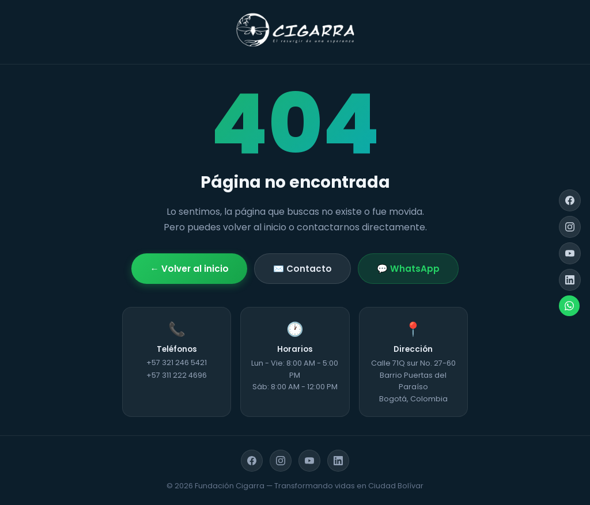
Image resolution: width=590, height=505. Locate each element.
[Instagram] (570, 227)
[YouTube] (570, 253)
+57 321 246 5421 (176, 362)
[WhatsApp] (569, 305)
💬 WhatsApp (408, 269)
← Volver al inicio (189, 269)
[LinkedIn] (570, 280)
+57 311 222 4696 (176, 375)
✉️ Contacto (302, 269)
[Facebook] (570, 200)
